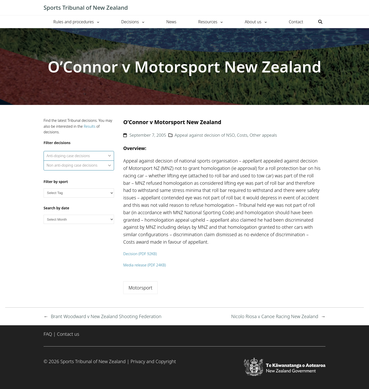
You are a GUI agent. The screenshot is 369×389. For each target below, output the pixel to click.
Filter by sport (56, 181)
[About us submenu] (265, 21)
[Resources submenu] (221, 21)
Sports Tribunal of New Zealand (86, 7)
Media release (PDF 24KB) (144, 265)
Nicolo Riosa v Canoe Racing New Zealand (274, 316)
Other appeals (263, 135)
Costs (242, 135)
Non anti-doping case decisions (79, 165)
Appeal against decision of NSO (205, 135)
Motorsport (140, 288)
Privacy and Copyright (153, 361)
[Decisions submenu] (143, 21)
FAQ (48, 334)
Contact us (68, 334)
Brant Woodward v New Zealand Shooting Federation (106, 316)
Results (90, 126)
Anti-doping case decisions (79, 155)
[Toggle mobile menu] (322, 7)
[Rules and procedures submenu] (98, 21)
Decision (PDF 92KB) (140, 253)
